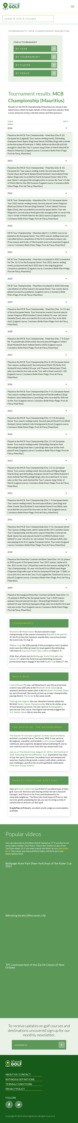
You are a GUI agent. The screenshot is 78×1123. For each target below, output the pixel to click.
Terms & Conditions (18, 1084)
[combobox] (35, 48)
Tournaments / (18, 31)
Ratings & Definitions (19, 1079)
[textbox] (21, 48)
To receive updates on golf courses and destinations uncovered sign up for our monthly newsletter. (39, 1030)
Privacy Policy (15, 1088)
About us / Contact (18, 1074)
